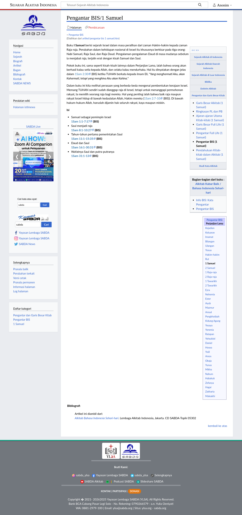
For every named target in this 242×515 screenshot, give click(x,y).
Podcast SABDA (120, 481)
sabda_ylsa (80, 475)
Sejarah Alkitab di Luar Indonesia (208, 75)
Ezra (207, 290)
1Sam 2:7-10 (152, 98)
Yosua (208, 250)
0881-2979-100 (92, 508)
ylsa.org (146, 508)
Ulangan (209, 245)
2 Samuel (210, 267)
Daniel (208, 342)
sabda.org (160, 508)
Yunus (208, 365)
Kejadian (209, 228)
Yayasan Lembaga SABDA (34, 232)
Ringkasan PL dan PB (209, 111)
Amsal (208, 312)
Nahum (209, 373)
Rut (207, 259)
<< (193, 50)
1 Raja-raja (211, 272)
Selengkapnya (161, 475)
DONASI (134, 491)
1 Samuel (210, 263)
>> (197, 50)
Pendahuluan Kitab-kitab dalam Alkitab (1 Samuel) (209, 154)
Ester (208, 298)
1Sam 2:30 (81, 74)
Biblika (208, 81)
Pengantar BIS (76, 34)
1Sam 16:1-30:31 (82, 147)
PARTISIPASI (119, 491)
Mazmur (209, 307)
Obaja (208, 360)
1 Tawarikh (211, 281)
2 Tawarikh (211, 285)
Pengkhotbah (212, 316)
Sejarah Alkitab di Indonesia (208, 57)
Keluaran (210, 232)
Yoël (207, 351)
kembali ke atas (217, 425)
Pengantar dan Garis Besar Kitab (208, 95)
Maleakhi (210, 396)
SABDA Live (33, 126)
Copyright (74, 499)
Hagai (208, 387)
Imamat (209, 236)
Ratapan (209, 334)
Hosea (208, 347)
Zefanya (209, 382)
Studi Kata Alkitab (208, 165)
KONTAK (106, 491)
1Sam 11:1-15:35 (82, 138)
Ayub (208, 303)
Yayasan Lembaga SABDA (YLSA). (128, 499)
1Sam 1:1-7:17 (80, 121)
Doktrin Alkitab (208, 88)
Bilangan (209, 241)
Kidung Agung (212, 320)
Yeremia (209, 329)
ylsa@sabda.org (122, 508)
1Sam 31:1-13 (80, 155)
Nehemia (210, 294)
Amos (208, 356)
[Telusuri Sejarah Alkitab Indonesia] (134, 5)
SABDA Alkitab (92, 481)
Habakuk (210, 378)
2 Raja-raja (211, 276)
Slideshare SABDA (150, 481)
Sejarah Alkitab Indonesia (33, 4)
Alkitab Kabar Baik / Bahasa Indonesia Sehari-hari (208, 188)
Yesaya (209, 325)
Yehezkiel (210, 338)
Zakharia (210, 391)
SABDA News (27, 244)
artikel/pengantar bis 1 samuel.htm (100, 38)
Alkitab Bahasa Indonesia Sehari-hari (97, 418)
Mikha (208, 369)
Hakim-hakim (212, 254)
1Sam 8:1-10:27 (81, 130)
